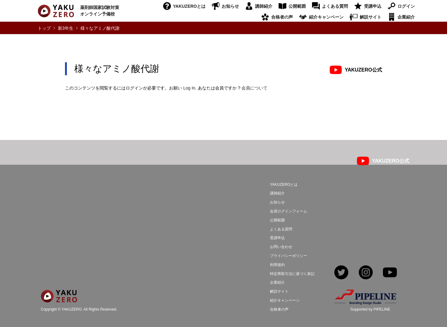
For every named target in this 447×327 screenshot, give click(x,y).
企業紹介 (406, 17)
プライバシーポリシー (288, 256)
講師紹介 (263, 6)
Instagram (366, 273)
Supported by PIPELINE (370, 309)
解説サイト (370, 17)
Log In (189, 87)
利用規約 (277, 265)
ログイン (406, 6)
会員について (254, 87)
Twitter (341, 273)
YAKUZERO (72, 309)
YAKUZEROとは (189, 6)
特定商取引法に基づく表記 (292, 274)
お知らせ (230, 6)
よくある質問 (335, 6)
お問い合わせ (281, 247)
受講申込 (372, 6)
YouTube (390, 273)
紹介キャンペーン (326, 17)
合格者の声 (282, 17)
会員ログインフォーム (288, 211)
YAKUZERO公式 (363, 69)
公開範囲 (297, 6)
